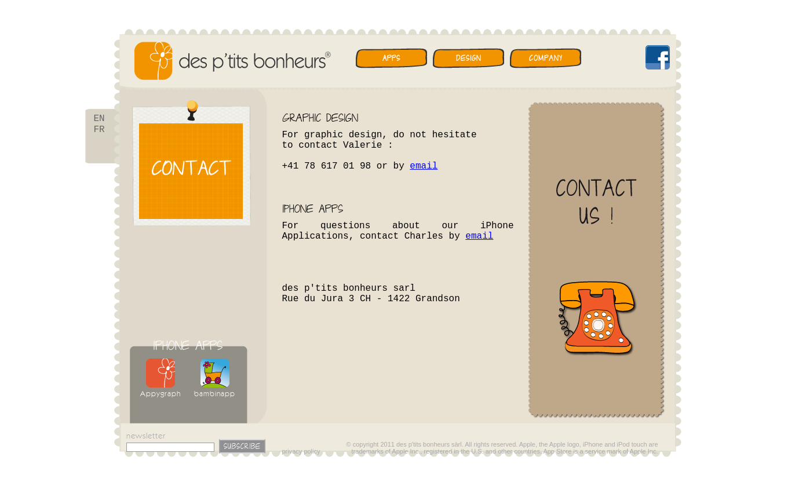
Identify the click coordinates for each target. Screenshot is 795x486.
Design (468, 58)
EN (99, 119)
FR (99, 132)
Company (545, 58)
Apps (391, 58)
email (423, 166)
